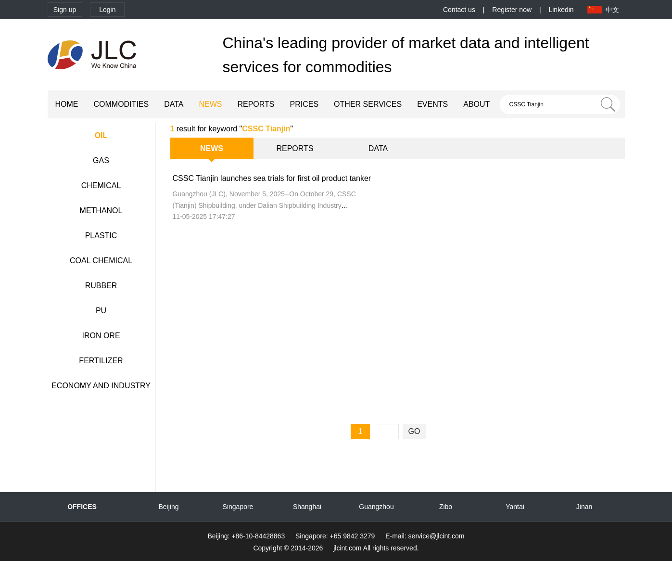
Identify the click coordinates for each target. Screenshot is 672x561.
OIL (101, 135)
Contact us (459, 9)
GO (414, 431)
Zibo (445, 506)
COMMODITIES (121, 104)
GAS (101, 160)
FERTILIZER (101, 361)
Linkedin (560, 9)
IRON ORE (101, 336)
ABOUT (476, 104)
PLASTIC (101, 235)
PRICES (304, 104)
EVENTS (432, 104)
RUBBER (101, 285)
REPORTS (255, 104)
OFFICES (82, 506)
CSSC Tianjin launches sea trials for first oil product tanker (272, 178)
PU (101, 310)
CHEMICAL (101, 185)
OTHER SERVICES (368, 104)
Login (107, 9)
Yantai (515, 506)
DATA (173, 104)
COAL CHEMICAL (101, 260)
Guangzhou (376, 506)
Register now (512, 9)
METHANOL (101, 210)
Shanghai (307, 506)
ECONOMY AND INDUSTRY (101, 386)
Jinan (584, 506)
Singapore (238, 506)
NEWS (210, 104)
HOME (66, 104)
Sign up (64, 9)
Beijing (168, 506)
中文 (612, 9)
